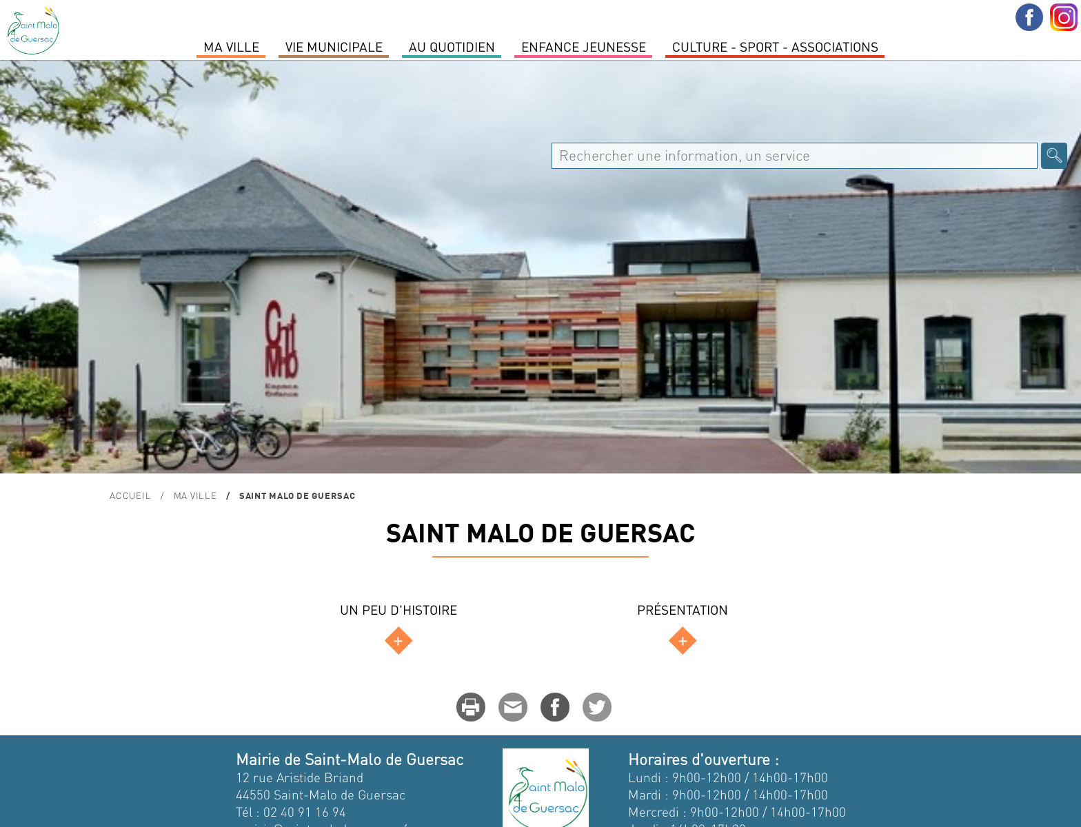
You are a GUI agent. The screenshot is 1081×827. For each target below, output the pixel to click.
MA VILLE (231, 46)
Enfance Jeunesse (583, 46)
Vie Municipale (334, 46)
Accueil (130, 495)
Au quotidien (452, 46)
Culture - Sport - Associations (775, 46)
